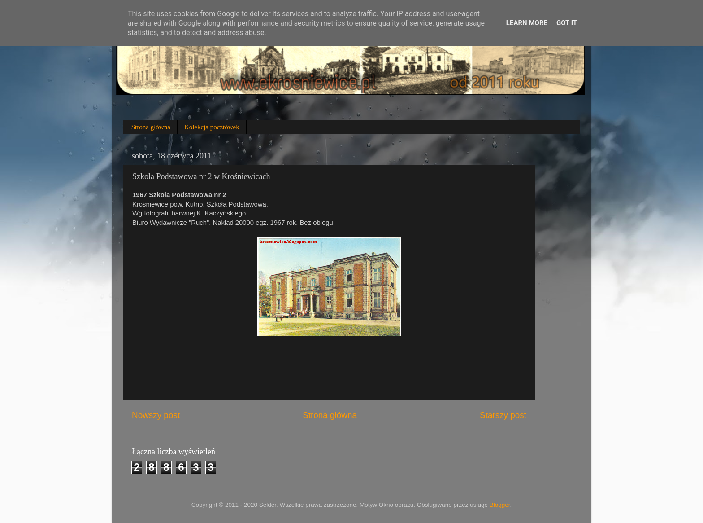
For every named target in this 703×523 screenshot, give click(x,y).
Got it (566, 23)
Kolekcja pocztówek (211, 127)
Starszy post (503, 415)
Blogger (500, 504)
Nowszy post (156, 415)
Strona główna (150, 127)
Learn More (526, 23)
